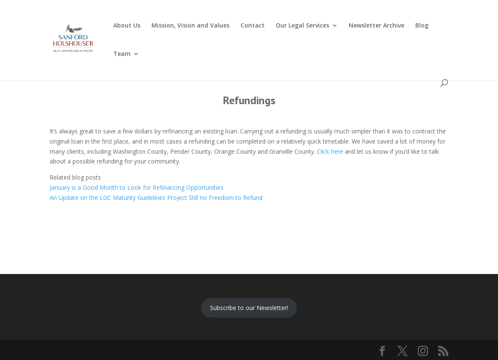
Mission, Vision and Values (190, 25)
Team (122, 54)
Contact (253, 25)
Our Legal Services (302, 25)
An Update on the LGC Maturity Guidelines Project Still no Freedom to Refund (156, 198)
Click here (330, 151)
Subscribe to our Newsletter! (249, 308)
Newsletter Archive (376, 25)
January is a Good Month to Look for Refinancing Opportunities (137, 187)
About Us (126, 25)
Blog (421, 25)
